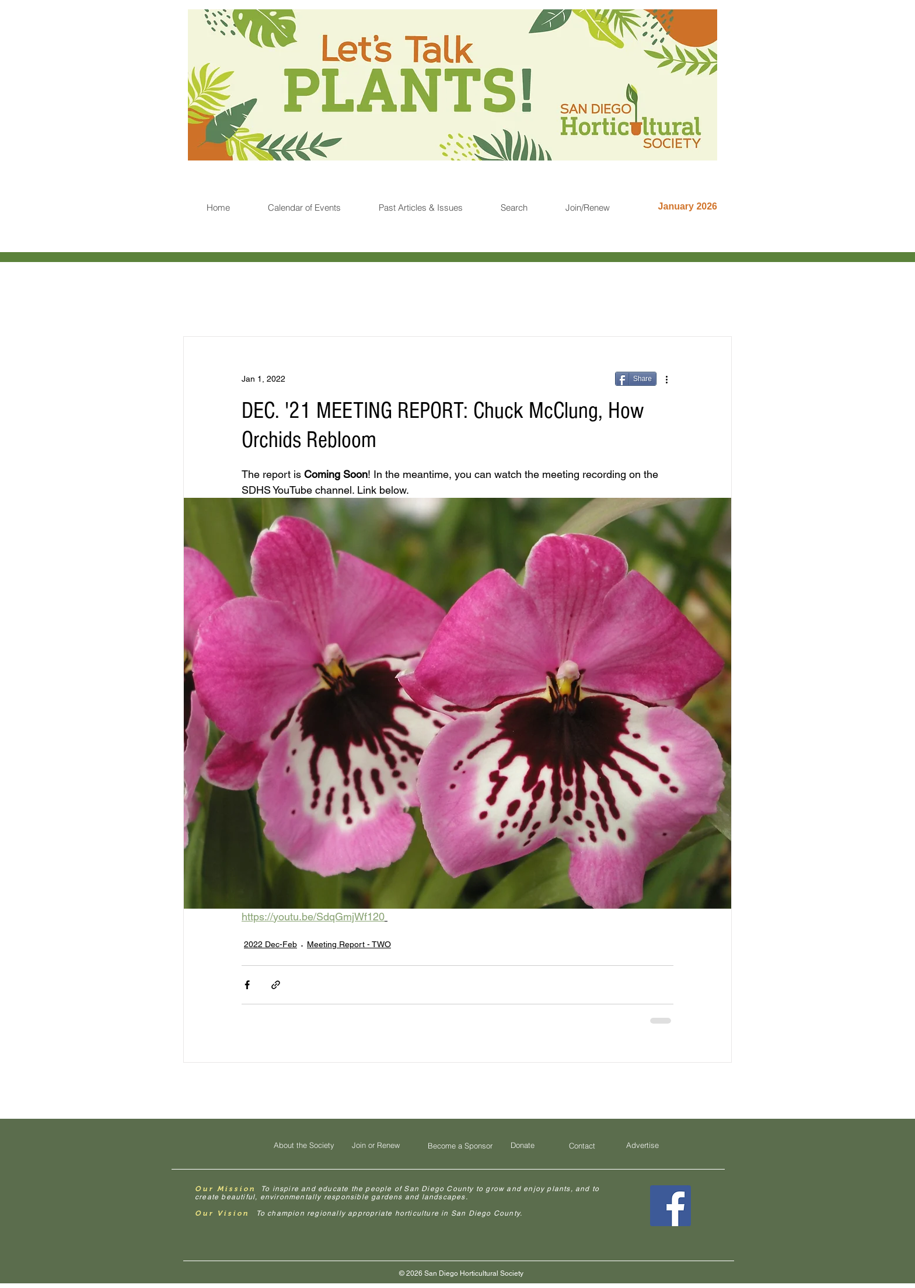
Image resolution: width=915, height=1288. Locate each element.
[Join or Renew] (376, 1145)
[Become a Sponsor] (460, 1146)
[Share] (635, 379)
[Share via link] (275, 984)
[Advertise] (642, 1145)
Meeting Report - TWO (349, 944)
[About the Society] (304, 1145)
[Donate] (522, 1145)
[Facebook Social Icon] (670, 1205)
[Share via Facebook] (247, 984)
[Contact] (582, 1146)
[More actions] (666, 379)
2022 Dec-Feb (270, 944)
